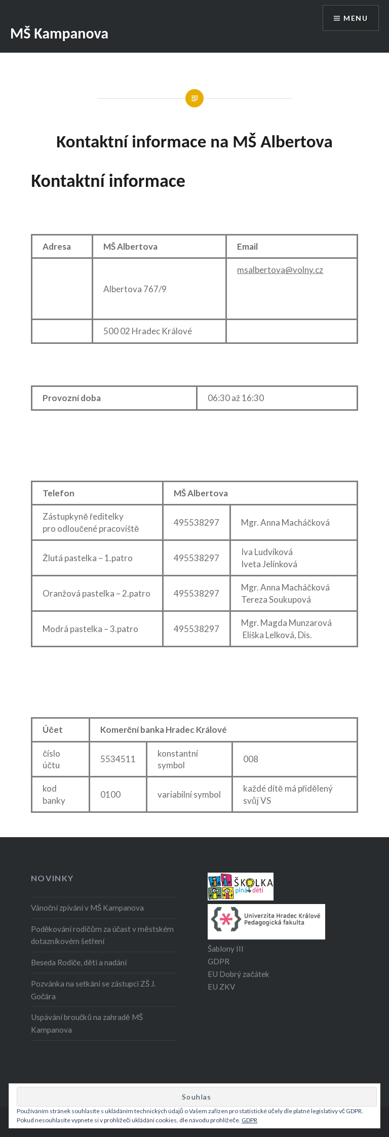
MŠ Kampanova (59, 33)
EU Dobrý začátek (238, 973)
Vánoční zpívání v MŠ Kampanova (87, 907)
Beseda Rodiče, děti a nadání (79, 962)
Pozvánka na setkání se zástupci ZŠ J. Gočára (93, 990)
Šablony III (226, 948)
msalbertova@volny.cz (280, 269)
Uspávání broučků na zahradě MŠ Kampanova (87, 1023)
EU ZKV (221, 986)
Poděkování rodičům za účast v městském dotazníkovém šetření (102, 935)
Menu (355, 18)
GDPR (218, 961)
